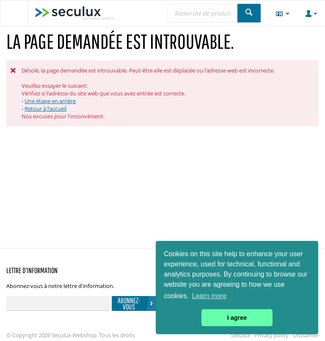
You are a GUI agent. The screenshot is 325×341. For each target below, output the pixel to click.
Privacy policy (271, 335)
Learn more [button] (209, 295)
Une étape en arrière (50, 101)
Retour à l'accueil (45, 108)
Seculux (240, 335)
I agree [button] (237, 317)
